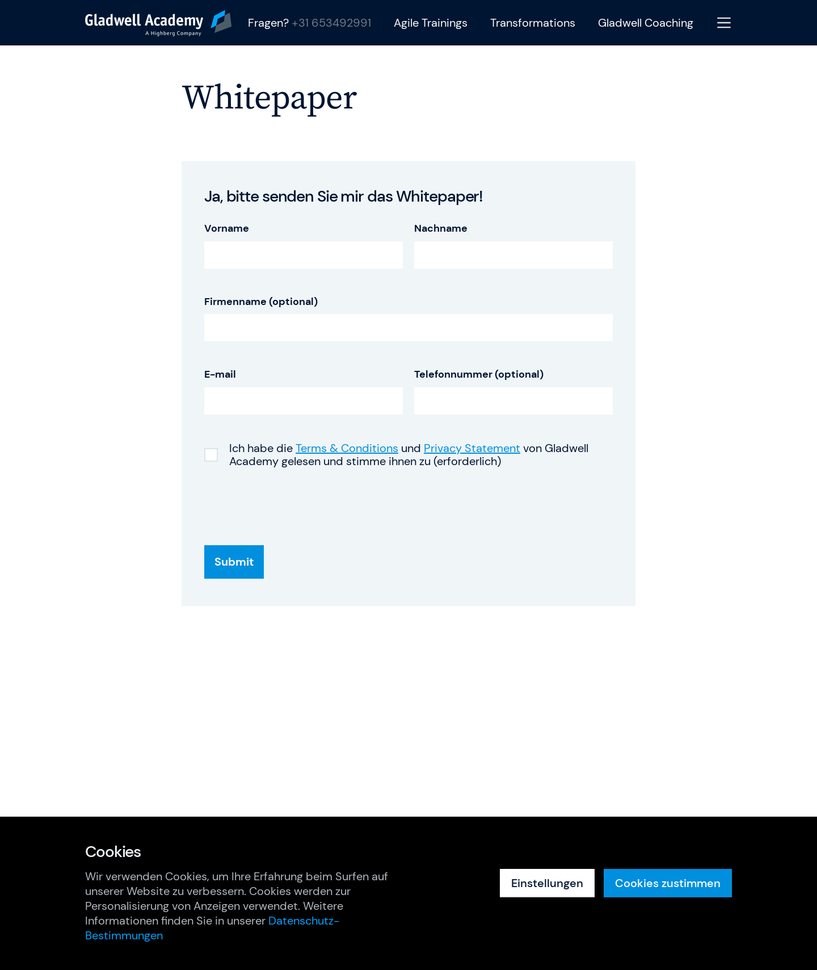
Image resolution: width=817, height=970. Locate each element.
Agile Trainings (431, 23)
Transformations (532, 23)
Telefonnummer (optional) (479, 375)
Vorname (226, 229)
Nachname (441, 229)
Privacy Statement (472, 448)
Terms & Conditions (347, 448)
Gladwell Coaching (645, 23)
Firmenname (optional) (261, 302)
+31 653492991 (331, 22)
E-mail (220, 375)
